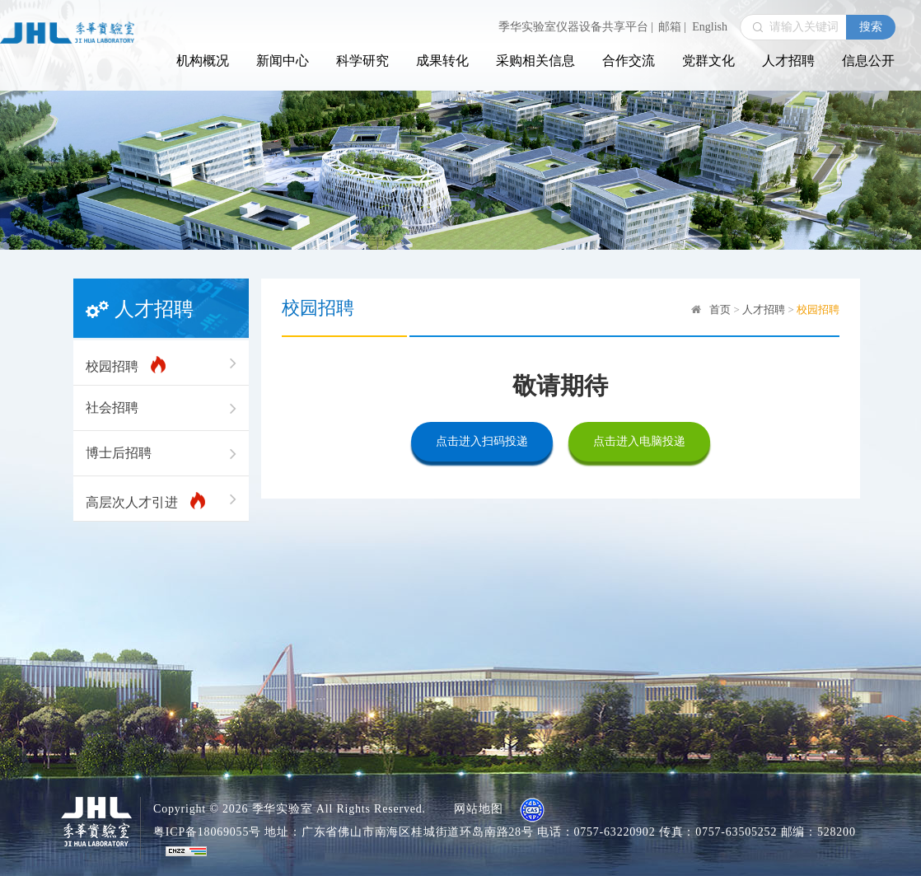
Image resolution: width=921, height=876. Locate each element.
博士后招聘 (161, 453)
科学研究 (362, 61)
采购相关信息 (535, 61)
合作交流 (628, 61)
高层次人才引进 (161, 499)
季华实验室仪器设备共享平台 (575, 27)
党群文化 (708, 61)
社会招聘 (161, 408)
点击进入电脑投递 (639, 441)
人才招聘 (788, 61)
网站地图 (478, 809)
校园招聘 (161, 363)
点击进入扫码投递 (482, 441)
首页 (720, 309)
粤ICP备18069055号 (207, 832)
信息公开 (868, 61)
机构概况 (202, 61)
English (709, 27)
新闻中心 (282, 61)
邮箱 (672, 27)
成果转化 (442, 61)
